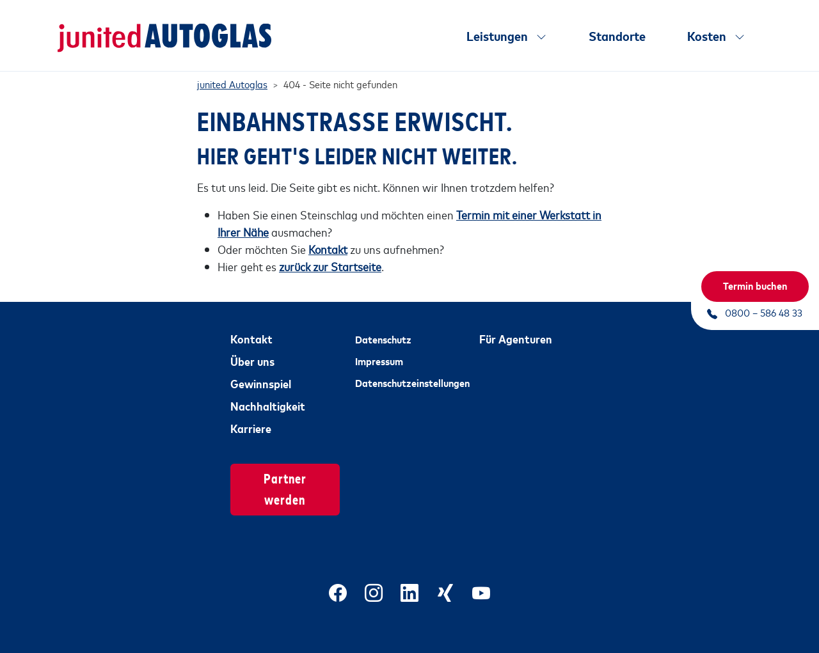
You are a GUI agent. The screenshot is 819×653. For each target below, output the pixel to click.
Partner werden (285, 476)
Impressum (379, 349)
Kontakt (251, 326)
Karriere (250, 416)
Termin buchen (755, 285)
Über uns (252, 349)
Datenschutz (383, 327)
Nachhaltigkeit (267, 394)
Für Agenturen (515, 326)
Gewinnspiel (260, 371)
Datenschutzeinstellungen (410, 372)
